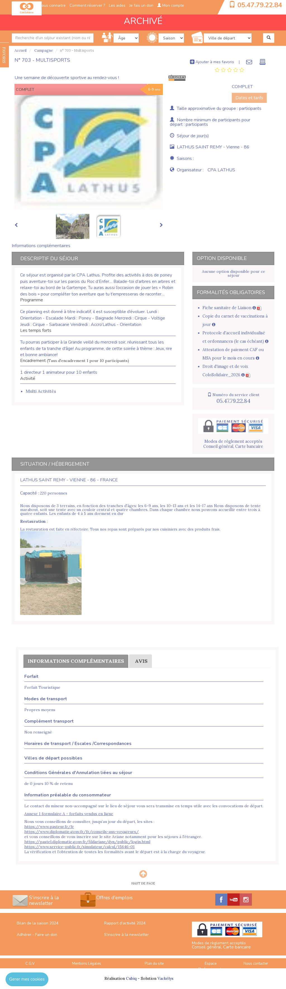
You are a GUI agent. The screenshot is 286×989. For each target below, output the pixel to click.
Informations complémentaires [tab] (41, 246)
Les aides (117, 5)
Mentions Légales (86, 963)
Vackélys (165, 978)
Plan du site (154, 963)
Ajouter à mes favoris (212, 62)
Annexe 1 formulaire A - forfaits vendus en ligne (68, 813)
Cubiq (131, 978)
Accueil (21, 50)
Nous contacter (256, 963)
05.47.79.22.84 (259, 5)
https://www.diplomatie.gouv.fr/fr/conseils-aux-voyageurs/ (81, 831)
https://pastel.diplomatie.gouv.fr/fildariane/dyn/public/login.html (87, 841)
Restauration (33, 521)
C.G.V (30, 963)
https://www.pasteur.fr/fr (49, 826)
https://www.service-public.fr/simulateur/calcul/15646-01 (79, 846)
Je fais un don (141, 5)
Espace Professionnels (210, 966)
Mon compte (170, 5)
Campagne (43, 50)
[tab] (229, 70)
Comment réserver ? (87, 5)
